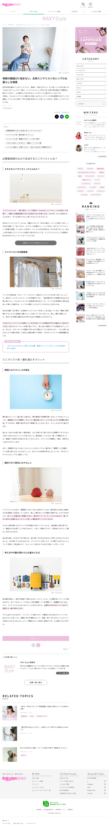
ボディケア (80, 79)
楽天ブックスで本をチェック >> (35, 243)
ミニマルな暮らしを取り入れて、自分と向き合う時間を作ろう (29, 147)
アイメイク (80, 75)
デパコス (80, 191)
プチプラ (97, 183)
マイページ (35, 784)
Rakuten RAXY (11, 4)
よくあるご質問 (96, 11)
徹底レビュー (86, 180)
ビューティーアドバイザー (40, 790)
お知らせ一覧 (64, 778)
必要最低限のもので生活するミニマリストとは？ (24, 130)
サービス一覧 (6, 823)
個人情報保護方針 (48, 809)
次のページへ (36, 638)
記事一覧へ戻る (36, 682)
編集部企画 (24, 716)
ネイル (78, 88)
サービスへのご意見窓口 (67, 787)
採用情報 (70, 809)
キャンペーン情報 (54, 11)
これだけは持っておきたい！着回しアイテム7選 (23, 143)
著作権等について (61, 809)
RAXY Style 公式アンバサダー (87, 172)
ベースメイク (80, 70)
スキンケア (80, 66)
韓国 (80, 176)
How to (80, 168)
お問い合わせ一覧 (18, 823)
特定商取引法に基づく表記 (68, 793)
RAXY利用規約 (64, 790)
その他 (78, 96)
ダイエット (101, 191)
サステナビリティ (31, 823)
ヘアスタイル (86, 183)
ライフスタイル (7, 108)
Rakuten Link (91, 790)
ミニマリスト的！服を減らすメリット (20, 134)
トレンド (100, 176)
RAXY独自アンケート (42, 716)
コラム (9, 105)
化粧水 (31, 716)
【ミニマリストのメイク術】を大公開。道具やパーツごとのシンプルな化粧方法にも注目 (36, 346)
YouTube (90, 793)
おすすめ (89, 168)
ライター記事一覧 (63, 673)
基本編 (101, 172)
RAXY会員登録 (91, 778)
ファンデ (90, 191)
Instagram (90, 784)
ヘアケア (79, 83)
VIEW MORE (102, 156)
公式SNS (74, 11)
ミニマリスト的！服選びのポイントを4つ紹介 (23, 139)
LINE (88, 787)
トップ (13, 11)
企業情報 (38, 809)
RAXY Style (34, 11)
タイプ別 (84, 195)
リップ (97, 180)
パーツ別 (92, 187)
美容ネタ (23, 755)
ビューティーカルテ (38, 787)
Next (65, 649)
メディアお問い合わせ (66, 781)
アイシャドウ (89, 176)
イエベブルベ (81, 187)
